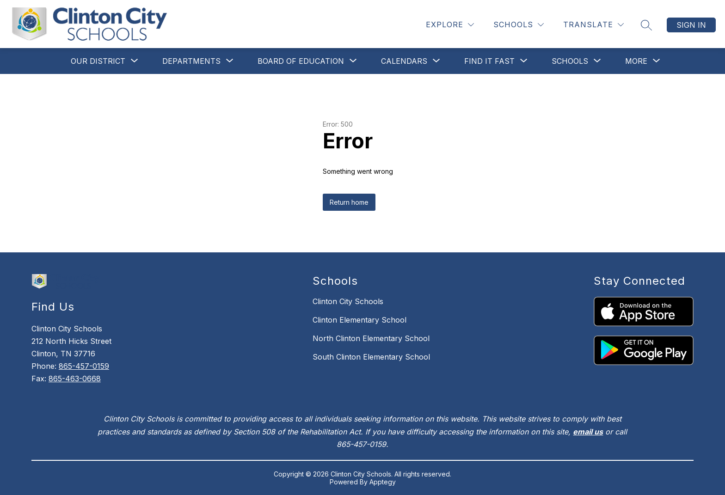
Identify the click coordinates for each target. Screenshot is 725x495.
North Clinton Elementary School (371, 338)
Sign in (691, 25)
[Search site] (646, 25)
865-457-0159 (84, 366)
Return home (349, 202)
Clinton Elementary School (359, 319)
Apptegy (382, 482)
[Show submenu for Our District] (98, 61)
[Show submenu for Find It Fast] (489, 61)
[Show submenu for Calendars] (404, 61)
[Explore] (450, 25)
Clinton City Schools (348, 301)
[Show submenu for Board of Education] (301, 61)
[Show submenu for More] (636, 61)
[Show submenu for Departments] (191, 61)
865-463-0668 (75, 378)
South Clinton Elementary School (371, 356)
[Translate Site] (593, 25)
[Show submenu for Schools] (570, 61)
